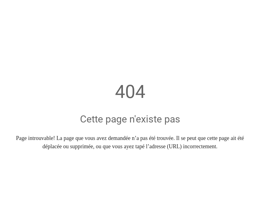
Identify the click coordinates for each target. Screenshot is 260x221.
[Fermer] (8, 8)
